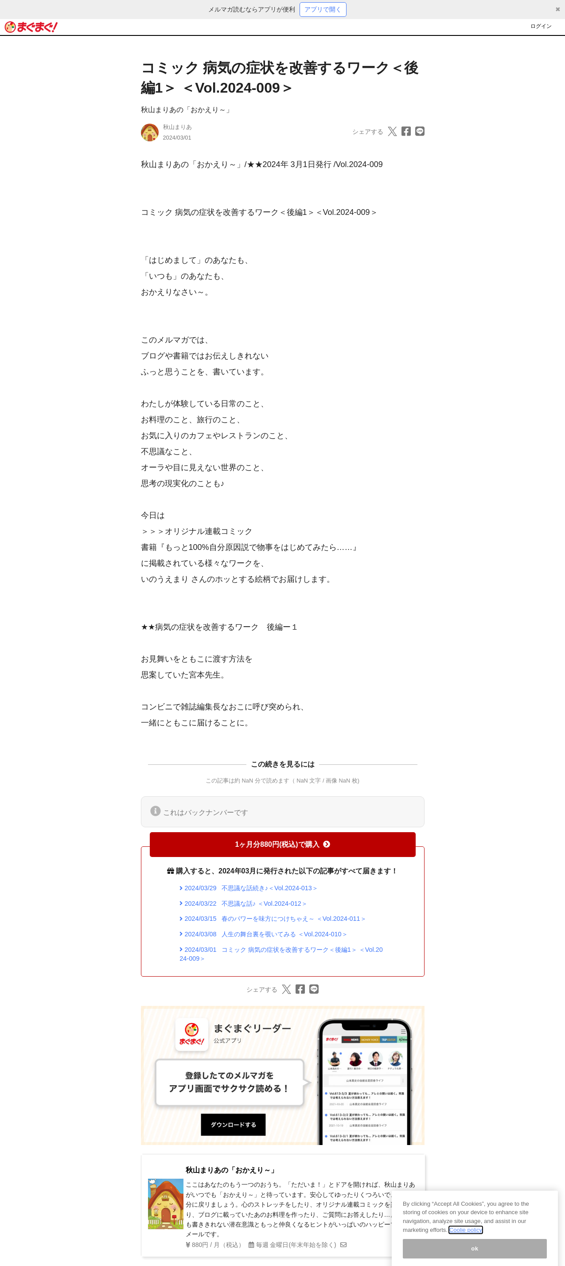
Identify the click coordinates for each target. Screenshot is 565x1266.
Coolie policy (465, 1238)
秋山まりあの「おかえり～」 (187, 109)
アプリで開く (323, 9)
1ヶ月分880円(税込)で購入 (282, 844)
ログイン (541, 26)
